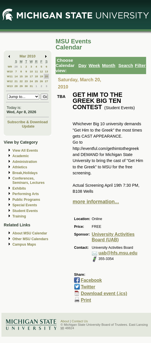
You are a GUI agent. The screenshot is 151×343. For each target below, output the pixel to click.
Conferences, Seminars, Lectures (28, 180)
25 (36, 81)
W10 (10, 71)
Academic (20, 156)
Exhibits (19, 188)
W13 (10, 86)
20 (46, 76)
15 (21, 76)
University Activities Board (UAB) (113, 237)
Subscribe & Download (27, 122)
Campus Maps (24, 244)
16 (26, 76)
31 (31, 86)
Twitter (88, 286)
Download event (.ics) (104, 293)
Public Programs (26, 200)
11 (36, 71)
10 (31, 71)
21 (16, 81)
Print (86, 300)
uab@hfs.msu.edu (118, 252)
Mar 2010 (27, 56)
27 (46, 81)
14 (16, 76)
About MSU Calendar (29, 233)
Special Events (24, 205)
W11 (10, 76)
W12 (10, 81)
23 (26, 81)
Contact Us (80, 321)
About (65, 321)
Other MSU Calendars (30, 239)
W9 (10, 66)
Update (28, 126)
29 (21, 86)
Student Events (25, 211)
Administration (24, 162)
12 (41, 71)
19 (41, 76)
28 (16, 66)
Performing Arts (25, 194)
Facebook (91, 280)
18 (36, 76)
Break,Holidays (25, 173)
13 (46, 71)
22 (21, 81)
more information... (96, 202)
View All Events (25, 151)
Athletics (19, 167)
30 (26, 86)
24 (31, 81)
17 (31, 76)
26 (41, 81)
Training (19, 216)
